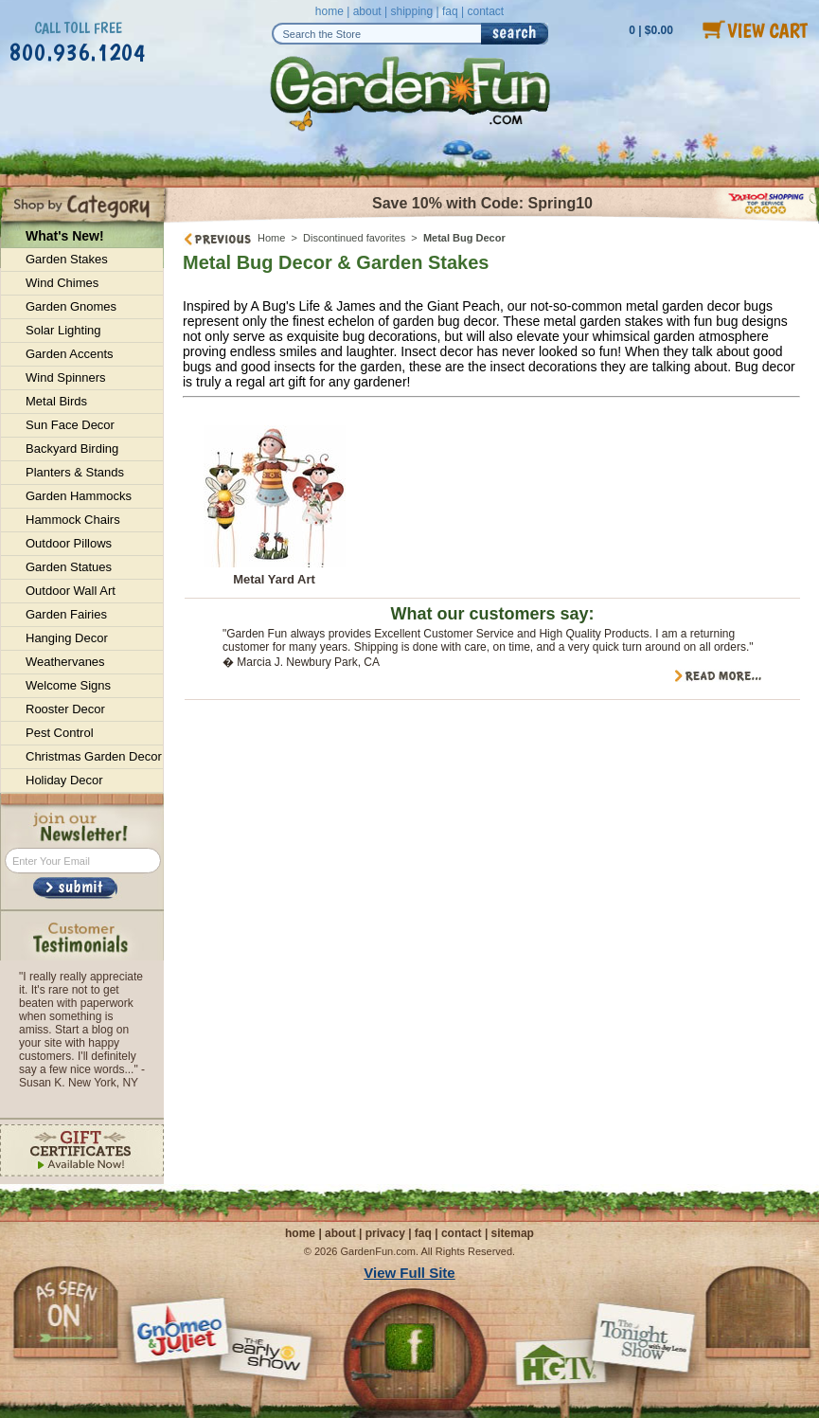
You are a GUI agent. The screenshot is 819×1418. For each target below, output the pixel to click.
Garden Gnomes (71, 306)
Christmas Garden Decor (94, 756)
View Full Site (409, 1273)
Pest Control (60, 733)
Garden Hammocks (79, 496)
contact (485, 11)
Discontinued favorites (354, 237)
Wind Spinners (66, 377)
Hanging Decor (67, 638)
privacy (385, 1233)
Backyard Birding (72, 448)
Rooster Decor (65, 709)
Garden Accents (70, 354)
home (329, 11)
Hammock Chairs (73, 519)
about (367, 11)
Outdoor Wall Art (71, 590)
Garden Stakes (67, 259)
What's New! (65, 235)
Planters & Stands (75, 472)
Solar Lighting (63, 330)
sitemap (512, 1233)
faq (450, 11)
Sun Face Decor (70, 425)
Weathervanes (65, 662)
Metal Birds (56, 401)
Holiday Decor (64, 780)
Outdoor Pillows (69, 543)
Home (271, 237)
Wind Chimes (62, 283)
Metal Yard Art (274, 579)
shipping (411, 11)
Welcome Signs (68, 685)
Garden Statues (69, 567)
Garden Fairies (66, 614)
